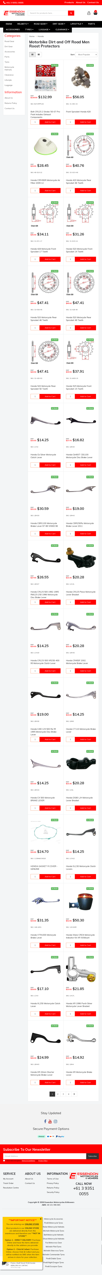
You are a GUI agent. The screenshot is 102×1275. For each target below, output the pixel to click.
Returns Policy (11, 103)
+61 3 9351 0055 (14, 2)
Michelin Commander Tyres (54, 1254)
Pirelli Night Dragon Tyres (53, 1262)
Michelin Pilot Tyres (53, 1247)
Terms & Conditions (28, 1161)
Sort (72, 54)
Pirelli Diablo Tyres (53, 1258)
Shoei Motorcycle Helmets (53, 1239)
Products (69, 2)
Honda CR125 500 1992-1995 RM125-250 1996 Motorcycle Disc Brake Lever (45, 595)
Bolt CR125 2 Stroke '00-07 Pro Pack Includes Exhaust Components (45, 114)
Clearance (62, 29)
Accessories (13, 29)
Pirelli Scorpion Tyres (53, 1266)
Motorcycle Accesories (53, 1219)
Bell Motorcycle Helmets (53, 1235)
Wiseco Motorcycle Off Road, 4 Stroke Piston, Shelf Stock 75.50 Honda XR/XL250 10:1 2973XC (25, 1263)
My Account (8, 1179)
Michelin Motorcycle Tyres (53, 1231)
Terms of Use (53, 1179)
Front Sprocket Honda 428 (78, 111)
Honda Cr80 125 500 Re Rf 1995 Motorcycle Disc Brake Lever (43, 732)
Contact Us (93, 2)
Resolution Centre (11, 1188)
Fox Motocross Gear (53, 1243)
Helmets (23, 24)
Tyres (29, 29)
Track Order (8, 1183)
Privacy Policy (43, 1161)
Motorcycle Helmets (9, 68)
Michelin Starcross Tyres (54, 1251)
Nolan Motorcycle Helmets (53, 1227)
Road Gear (40, 24)
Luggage (44, 29)
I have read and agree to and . (25, 1161)
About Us (80, 2)
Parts (91, 24)
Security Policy (53, 1192)
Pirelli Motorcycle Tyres (53, 1223)
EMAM (9, 24)
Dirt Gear (59, 24)
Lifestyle (77, 24)
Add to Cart (50, 122)
